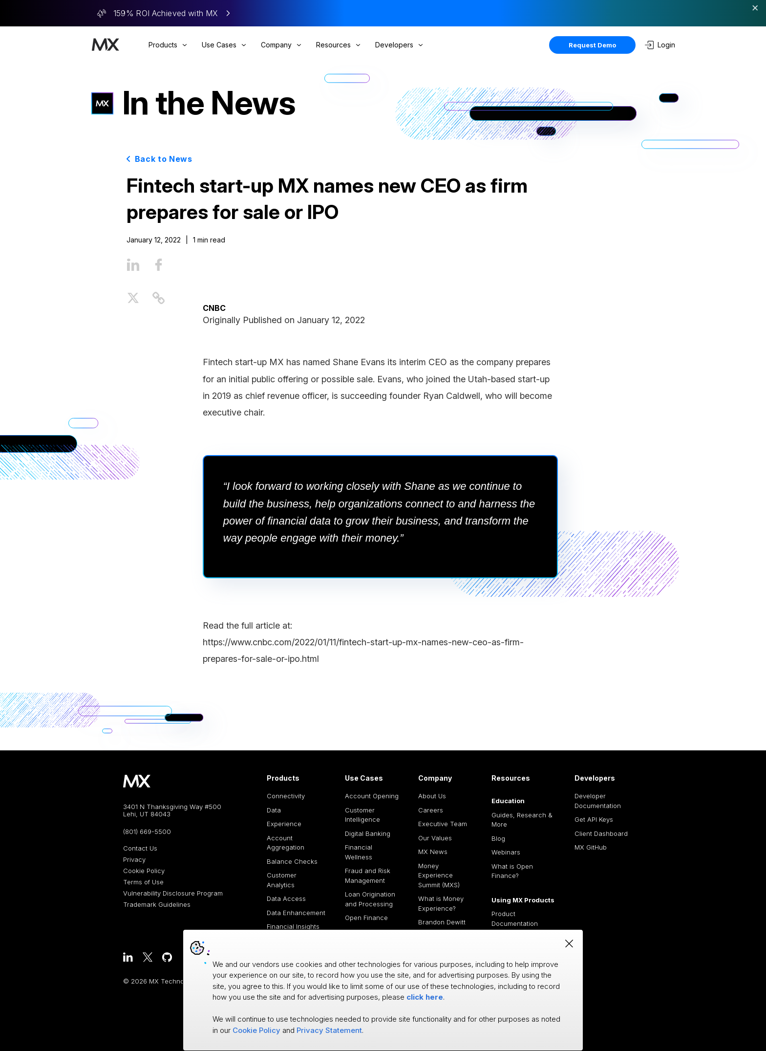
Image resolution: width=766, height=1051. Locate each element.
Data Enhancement (296, 913)
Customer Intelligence (362, 815)
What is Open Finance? (512, 871)
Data (274, 810)
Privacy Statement (329, 1030)
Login (660, 45)
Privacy (134, 859)
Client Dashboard (601, 833)
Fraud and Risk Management (367, 875)
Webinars (505, 852)
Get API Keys (593, 819)
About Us (432, 796)
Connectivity (286, 796)
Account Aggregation (285, 843)
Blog (498, 838)
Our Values (435, 838)
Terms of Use (143, 882)
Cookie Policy (144, 871)
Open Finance (366, 917)
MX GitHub (590, 847)
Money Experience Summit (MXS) (439, 875)
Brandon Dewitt (442, 922)
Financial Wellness (358, 852)
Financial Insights (293, 926)
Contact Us (140, 848)
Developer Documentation (597, 801)
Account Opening (372, 796)
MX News (432, 851)
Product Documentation (514, 918)
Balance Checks (292, 861)
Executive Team (442, 824)
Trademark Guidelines (157, 904)
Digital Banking (367, 833)
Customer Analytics (282, 880)
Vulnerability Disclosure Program (173, 893)
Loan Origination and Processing (370, 899)
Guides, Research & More (522, 820)
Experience (284, 824)
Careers (430, 810)
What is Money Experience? (441, 903)
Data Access (286, 898)
